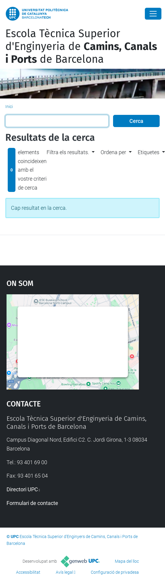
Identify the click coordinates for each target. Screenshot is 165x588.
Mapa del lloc (127, 561)
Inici (9, 106)
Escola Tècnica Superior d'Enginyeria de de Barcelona (81, 46)
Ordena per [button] (113, 152)
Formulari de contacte (32, 503)
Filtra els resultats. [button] (68, 152)
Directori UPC (22, 489)
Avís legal (64, 572)
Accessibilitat (28, 572)
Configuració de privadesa (115, 572)
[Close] (153, 14)
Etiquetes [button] (148, 152)
